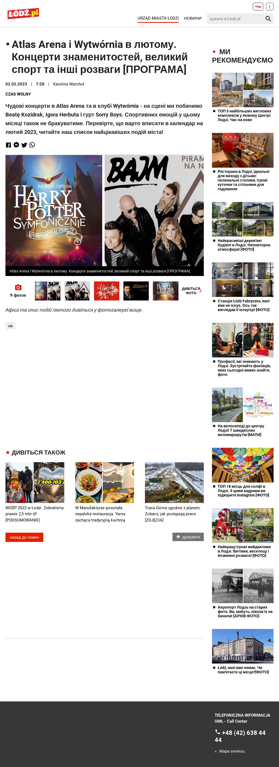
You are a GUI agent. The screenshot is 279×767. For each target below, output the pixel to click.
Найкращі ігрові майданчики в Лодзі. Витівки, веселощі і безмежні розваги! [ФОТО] (244, 551)
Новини (193, 18)
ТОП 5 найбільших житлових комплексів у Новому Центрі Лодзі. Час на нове (244, 115)
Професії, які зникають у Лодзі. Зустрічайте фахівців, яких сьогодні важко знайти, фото (244, 368)
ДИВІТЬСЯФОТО (193, 291)
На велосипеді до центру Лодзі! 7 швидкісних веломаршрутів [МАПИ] (241, 430)
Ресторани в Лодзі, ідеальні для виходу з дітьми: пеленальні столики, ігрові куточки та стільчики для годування (243, 180)
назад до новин (24, 537)
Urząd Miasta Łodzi (158, 18)
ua (10, 325)
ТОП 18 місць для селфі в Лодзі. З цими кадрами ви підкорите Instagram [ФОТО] (243, 490)
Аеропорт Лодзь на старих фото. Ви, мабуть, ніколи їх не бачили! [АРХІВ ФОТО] (245, 611)
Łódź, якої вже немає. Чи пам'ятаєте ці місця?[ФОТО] (243, 669)
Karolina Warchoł (68, 84)
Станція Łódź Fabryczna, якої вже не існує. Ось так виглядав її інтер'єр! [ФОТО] (243, 305)
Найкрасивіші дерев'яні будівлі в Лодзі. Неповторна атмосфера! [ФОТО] (244, 244)
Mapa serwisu (232, 751)
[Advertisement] (107, 389)
